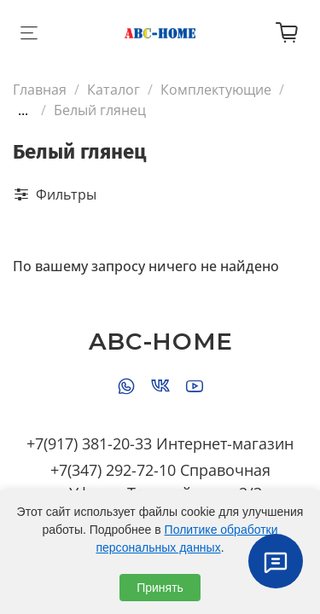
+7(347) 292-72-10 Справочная (160, 470)
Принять (160, 587)
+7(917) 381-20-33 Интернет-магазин (160, 443)
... (23, 110)
